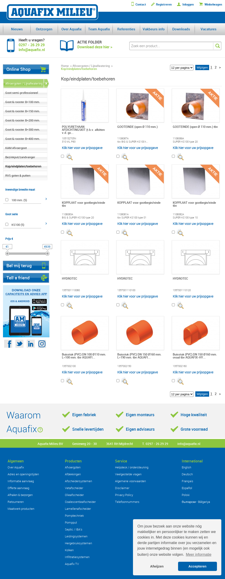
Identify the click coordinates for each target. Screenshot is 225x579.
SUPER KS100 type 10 (185, 217)
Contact (141, 4)
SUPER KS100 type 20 (185, 141)
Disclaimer (122, 488)
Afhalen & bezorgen (20, 495)
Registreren (164, 4)
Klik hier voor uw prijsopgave (82, 148)
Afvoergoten (73, 467)
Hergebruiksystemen (78, 543)
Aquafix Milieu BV (50, 443)
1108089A (178, 138)
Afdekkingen (73, 474)
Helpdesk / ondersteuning (131, 467)
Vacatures (208, 29)
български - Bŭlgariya (196, 502)
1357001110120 (182, 290)
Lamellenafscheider (78, 509)
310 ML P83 (68, 141)
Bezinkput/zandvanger (20, 157)
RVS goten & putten (17, 175)
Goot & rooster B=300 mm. (22, 129)
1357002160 (180, 366)
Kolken (69, 550)
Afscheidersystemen (78, 481)
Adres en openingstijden (23, 474)
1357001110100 (126, 290)
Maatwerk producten (21, 509)
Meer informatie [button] (198, 554)
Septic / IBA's (73, 529)
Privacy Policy (124, 495)
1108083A (67, 214)
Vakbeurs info (154, 29)
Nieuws (17, 29)
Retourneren (16, 502)
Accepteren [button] (197, 566)
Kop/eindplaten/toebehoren (23, 166)
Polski (186, 495)
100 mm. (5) (19, 200)
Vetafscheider (74, 488)
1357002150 (124, 366)
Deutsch (187, 474)
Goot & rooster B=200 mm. (22, 120)
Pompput (71, 522)
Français (187, 481)
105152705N (69, 138)
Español (187, 488)
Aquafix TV (72, 564)
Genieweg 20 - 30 (84, 443)
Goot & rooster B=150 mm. (22, 111)
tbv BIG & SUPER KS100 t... (132, 141)
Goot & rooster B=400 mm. (22, 139)
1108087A (123, 138)
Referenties (126, 29)
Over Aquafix (71, 29)
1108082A (178, 214)
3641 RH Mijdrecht (119, 443)
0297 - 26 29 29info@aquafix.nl (32, 47)
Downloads (181, 29)
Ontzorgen (44, 29)
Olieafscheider (74, 495)
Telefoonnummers (127, 502)
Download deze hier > (94, 46)
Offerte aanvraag (18, 488)
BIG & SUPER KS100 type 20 (78, 217)
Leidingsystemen (76, 536)
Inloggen (188, 4)
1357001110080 (71, 290)
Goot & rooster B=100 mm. (22, 102)
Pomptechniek (74, 515)
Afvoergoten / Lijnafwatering (24, 83)
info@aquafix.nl (188, 443)
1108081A (123, 214)
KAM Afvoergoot (16, 148)
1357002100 (69, 366)
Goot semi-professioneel (21, 93)
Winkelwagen (213, 4)
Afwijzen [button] (157, 566)
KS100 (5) (18, 225)
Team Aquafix (99, 29)
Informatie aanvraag (21, 481)
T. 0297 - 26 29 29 (155, 443)
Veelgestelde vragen (128, 474)
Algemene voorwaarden (130, 481)
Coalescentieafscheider (80, 502)
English (186, 467)
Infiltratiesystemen (77, 557)
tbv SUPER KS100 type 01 (131, 217)
